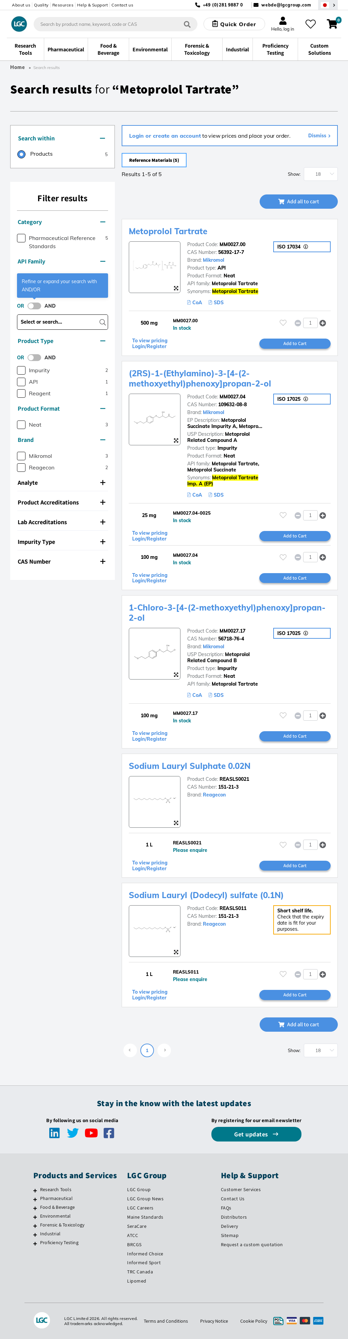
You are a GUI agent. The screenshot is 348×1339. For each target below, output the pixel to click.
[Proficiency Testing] (35, 1243)
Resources (63, 4)
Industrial (50, 1234)
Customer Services (241, 1189)
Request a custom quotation (252, 1244)
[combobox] (115, 24)
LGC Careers (140, 1208)
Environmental (55, 1216)
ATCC (132, 1235)
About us (21, 4)
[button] (322, 323)
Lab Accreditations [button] (61, 522)
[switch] (36, 306)
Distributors (234, 1217)
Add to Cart (295, 343)
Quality (41, 4)
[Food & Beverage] (35, 1208)
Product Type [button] (61, 341)
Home (17, 67)
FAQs (226, 1208)
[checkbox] (21, 238)
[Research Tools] (35, 1190)
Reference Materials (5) (154, 160)
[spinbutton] (310, 323)
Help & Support (92, 4)
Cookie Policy (253, 1321)
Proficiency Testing (59, 1242)
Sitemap (230, 1235)
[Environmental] (35, 1217)
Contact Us (233, 1199)
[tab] (62, 139)
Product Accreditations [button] (61, 502)
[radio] (35, 154)
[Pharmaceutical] (35, 1199)
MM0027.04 (232, 397)
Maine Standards (145, 1217)
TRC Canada (140, 1272)
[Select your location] (328, 5)
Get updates (251, 1134)
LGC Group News (145, 1199)
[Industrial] (35, 1235)
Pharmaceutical (56, 1198)
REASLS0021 (234, 779)
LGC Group (139, 1189)
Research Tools (55, 1189)
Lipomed (136, 1281)
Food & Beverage (57, 1207)
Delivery (229, 1226)
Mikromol (213, 260)
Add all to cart (298, 201)
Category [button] (61, 222)
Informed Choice (145, 1254)
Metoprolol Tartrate (168, 231)
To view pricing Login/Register (150, 343)
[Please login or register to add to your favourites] (283, 323)
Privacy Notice (214, 1321)
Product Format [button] (61, 408)
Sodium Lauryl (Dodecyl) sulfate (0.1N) (206, 895)
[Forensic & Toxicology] (35, 1226)
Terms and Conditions (166, 1321)
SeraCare (136, 1226)
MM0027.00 (232, 244)
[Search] (187, 24)
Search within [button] (61, 138)
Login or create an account (165, 135)
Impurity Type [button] (61, 542)
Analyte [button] (61, 482)
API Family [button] (61, 261)
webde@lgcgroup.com (286, 4)
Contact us (122, 4)
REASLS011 (233, 908)
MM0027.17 (232, 631)
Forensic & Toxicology (62, 1225)
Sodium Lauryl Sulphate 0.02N (189, 766)
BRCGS (134, 1244)
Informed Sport (144, 1262)
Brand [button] (61, 440)
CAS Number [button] (61, 561)
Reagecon (214, 795)
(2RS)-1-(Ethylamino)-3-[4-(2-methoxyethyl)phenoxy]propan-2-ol (200, 378)
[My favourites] (311, 24)
